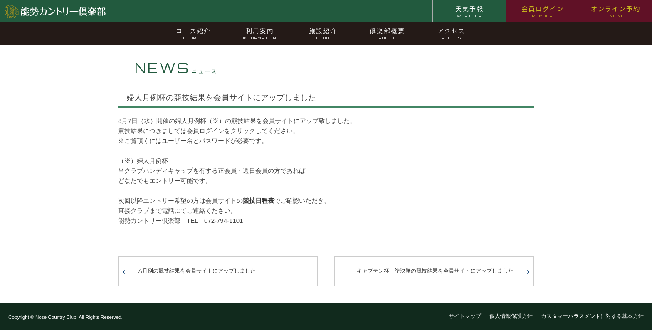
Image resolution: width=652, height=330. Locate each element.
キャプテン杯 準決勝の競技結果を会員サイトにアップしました (435, 271)
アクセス (451, 33)
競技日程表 (258, 200)
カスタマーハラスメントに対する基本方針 (592, 316)
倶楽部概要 (387, 33)
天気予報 (469, 11)
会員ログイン (542, 11)
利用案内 (260, 33)
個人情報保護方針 (511, 316)
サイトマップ (465, 316)
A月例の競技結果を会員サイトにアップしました (197, 271)
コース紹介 (193, 33)
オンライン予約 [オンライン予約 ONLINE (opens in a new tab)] (615, 11)
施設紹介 (323, 33)
